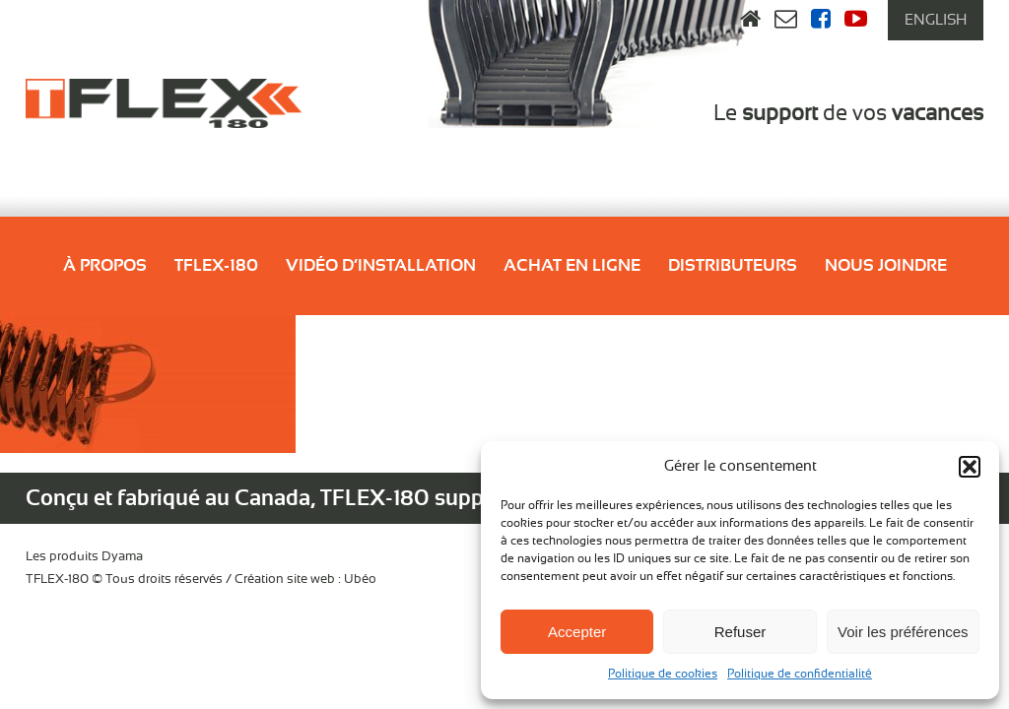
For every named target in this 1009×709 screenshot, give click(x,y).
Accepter (577, 631)
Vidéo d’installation (381, 265)
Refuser (740, 631)
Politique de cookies (662, 673)
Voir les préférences (903, 631)
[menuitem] (935, 20)
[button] (969, 467)
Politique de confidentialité (799, 673)
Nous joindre (886, 265)
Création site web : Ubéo (305, 579)
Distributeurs (732, 265)
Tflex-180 (216, 265)
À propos (105, 265)
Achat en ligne (572, 265)
